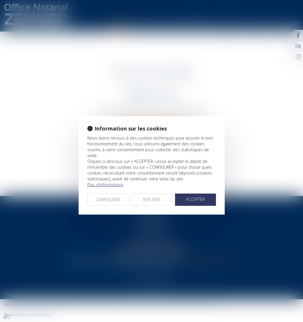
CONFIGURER (108, 199)
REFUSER (151, 199)
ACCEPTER (195, 199)
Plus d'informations (105, 184)
